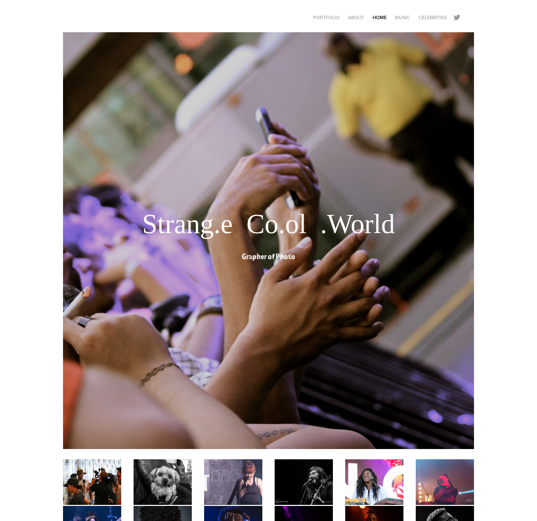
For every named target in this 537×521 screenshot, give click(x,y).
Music (402, 17)
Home (380, 17)
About (356, 17)
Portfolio (326, 17)
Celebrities (433, 17)
